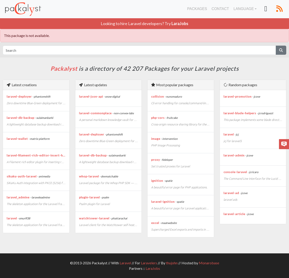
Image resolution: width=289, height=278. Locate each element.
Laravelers (149, 263)
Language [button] (244, 9)
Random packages (240, 85)
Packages (197, 9)
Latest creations (21, 85)
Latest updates (93, 85)
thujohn (172, 263)
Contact (220, 9)
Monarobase (209, 263)
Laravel (125, 263)
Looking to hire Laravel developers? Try (144, 23)
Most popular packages (172, 85)
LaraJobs (153, 268)
